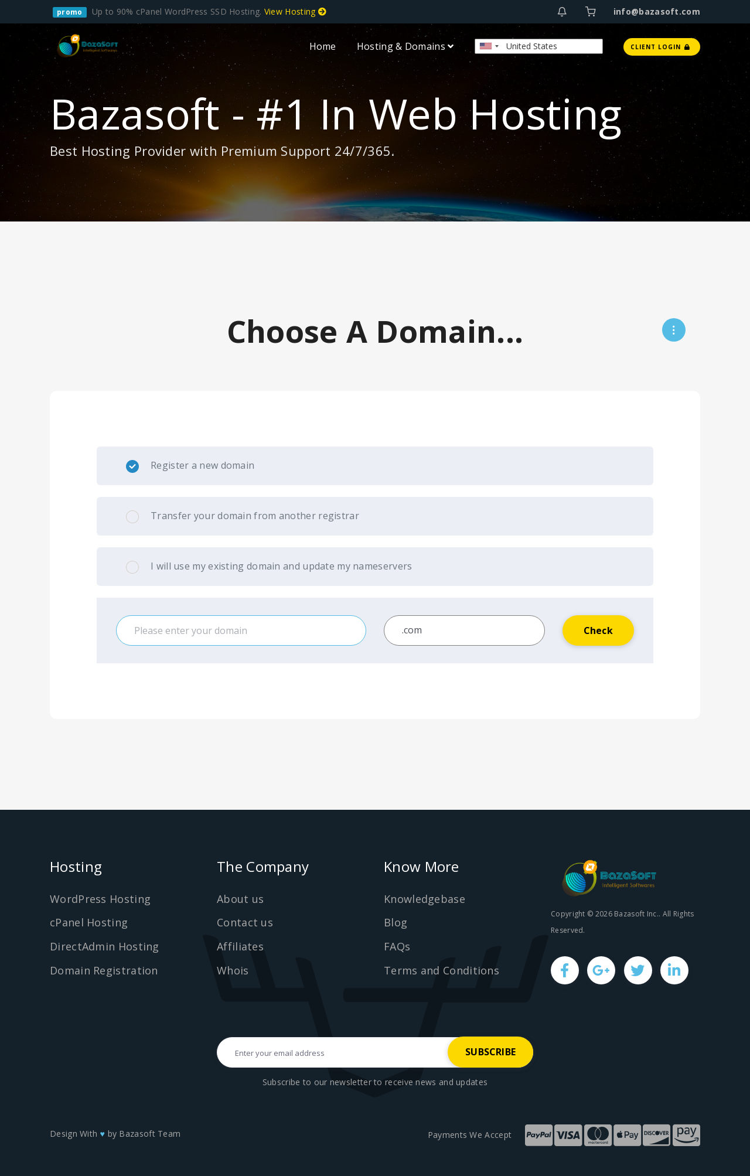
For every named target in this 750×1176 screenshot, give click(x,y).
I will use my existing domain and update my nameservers (269, 567)
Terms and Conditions (441, 970)
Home (322, 45)
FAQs (397, 946)
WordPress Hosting (100, 899)
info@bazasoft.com (656, 11)
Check (598, 630)
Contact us (245, 922)
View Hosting (295, 11)
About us (240, 899)
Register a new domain (190, 466)
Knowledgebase (424, 899)
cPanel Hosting (89, 922)
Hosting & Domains (405, 45)
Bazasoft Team (149, 1133)
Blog (395, 922)
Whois (233, 970)
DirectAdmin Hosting (104, 946)
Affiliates (240, 946)
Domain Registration (104, 970)
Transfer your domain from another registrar (242, 516)
